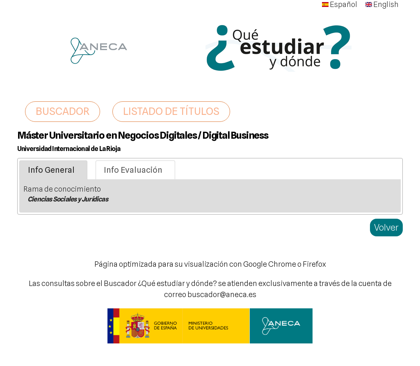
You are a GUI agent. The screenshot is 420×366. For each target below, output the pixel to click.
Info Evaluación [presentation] (133, 170)
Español (339, 4)
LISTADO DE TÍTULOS (171, 111)
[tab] (53, 170)
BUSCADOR (62, 111)
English (382, 4)
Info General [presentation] (51, 170)
